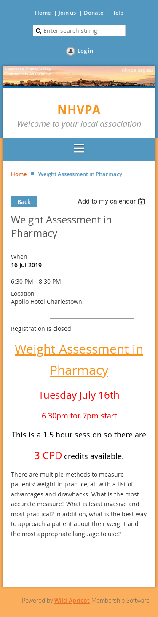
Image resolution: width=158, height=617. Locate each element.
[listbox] (112, 201)
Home (43, 12)
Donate (93, 12)
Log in (85, 50)
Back (24, 202)
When (19, 256)
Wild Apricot (72, 600)
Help (117, 12)
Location (23, 294)
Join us (67, 12)
